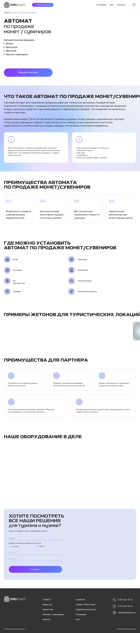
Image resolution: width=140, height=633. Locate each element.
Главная (7, 13)
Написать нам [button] (43, 5)
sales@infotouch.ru (127, 612)
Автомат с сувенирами (53, 614)
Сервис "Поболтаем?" (86, 604)
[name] (35, 538)
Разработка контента (86, 609)
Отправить (35, 569)
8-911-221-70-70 (125, 606)
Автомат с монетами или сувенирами (24, 13)
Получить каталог (28, 72)
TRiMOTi (47, 599)
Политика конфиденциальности (14, 629)
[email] (35, 553)
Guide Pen (80, 599)
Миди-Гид (47, 604)
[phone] (35, 559)
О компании (81, 614)
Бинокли (46, 619)
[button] (35, 5)
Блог (78, 619)
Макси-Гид (48, 609)
